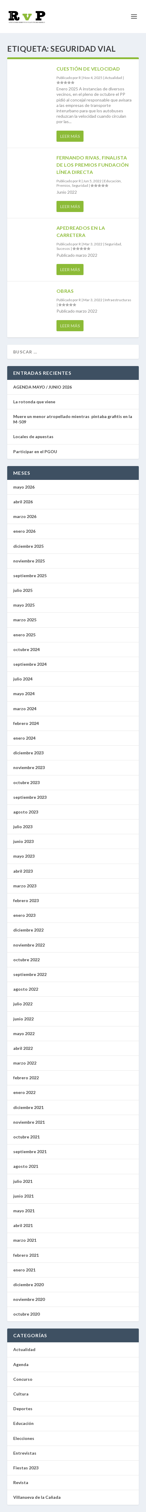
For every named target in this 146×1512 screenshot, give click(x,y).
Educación (112, 181)
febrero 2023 (26, 900)
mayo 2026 (24, 486)
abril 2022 (23, 1048)
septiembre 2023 (30, 797)
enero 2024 (24, 738)
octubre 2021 (26, 1136)
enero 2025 (24, 634)
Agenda (21, 1364)
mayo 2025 (24, 605)
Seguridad (80, 185)
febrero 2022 (26, 1077)
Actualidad (113, 77)
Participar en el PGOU (36, 451)
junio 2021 (23, 1195)
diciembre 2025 (28, 546)
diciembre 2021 (28, 1107)
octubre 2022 (26, 959)
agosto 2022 (25, 989)
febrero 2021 (26, 1255)
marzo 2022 (24, 1062)
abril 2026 (23, 501)
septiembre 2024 (30, 664)
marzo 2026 (24, 516)
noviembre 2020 (29, 1299)
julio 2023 (22, 826)
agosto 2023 (25, 811)
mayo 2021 (24, 1210)
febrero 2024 (26, 723)
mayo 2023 (24, 856)
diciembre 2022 (28, 929)
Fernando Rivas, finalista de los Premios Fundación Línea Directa (92, 165)
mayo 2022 (24, 1033)
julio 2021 (22, 1181)
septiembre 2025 (30, 575)
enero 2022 (24, 1092)
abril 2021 (23, 1225)
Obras (65, 291)
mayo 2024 (24, 693)
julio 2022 (22, 1003)
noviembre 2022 (29, 944)
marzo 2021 (24, 1240)
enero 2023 (24, 915)
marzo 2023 (24, 885)
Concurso (22, 1379)
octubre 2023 (26, 782)
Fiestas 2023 (25, 1467)
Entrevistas (24, 1453)
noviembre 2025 (29, 560)
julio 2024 (22, 678)
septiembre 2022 (30, 974)
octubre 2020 (26, 1314)
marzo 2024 (24, 708)
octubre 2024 (26, 649)
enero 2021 (24, 1269)
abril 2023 (23, 871)
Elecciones (23, 1438)
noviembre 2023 (29, 767)
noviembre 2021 (29, 1122)
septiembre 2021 (30, 1151)
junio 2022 (23, 1018)
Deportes (22, 1408)
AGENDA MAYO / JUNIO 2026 (42, 386)
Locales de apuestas (34, 436)
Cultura (21, 1393)
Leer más (70, 136)
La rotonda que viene (34, 401)
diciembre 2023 (28, 752)
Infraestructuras (118, 300)
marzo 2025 (24, 619)
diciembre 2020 (28, 1284)
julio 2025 (22, 590)
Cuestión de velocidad (88, 68)
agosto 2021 (25, 1166)
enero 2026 (24, 531)
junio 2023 (23, 841)
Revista (20, 1482)
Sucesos (63, 248)
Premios (63, 185)
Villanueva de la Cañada (37, 1497)
